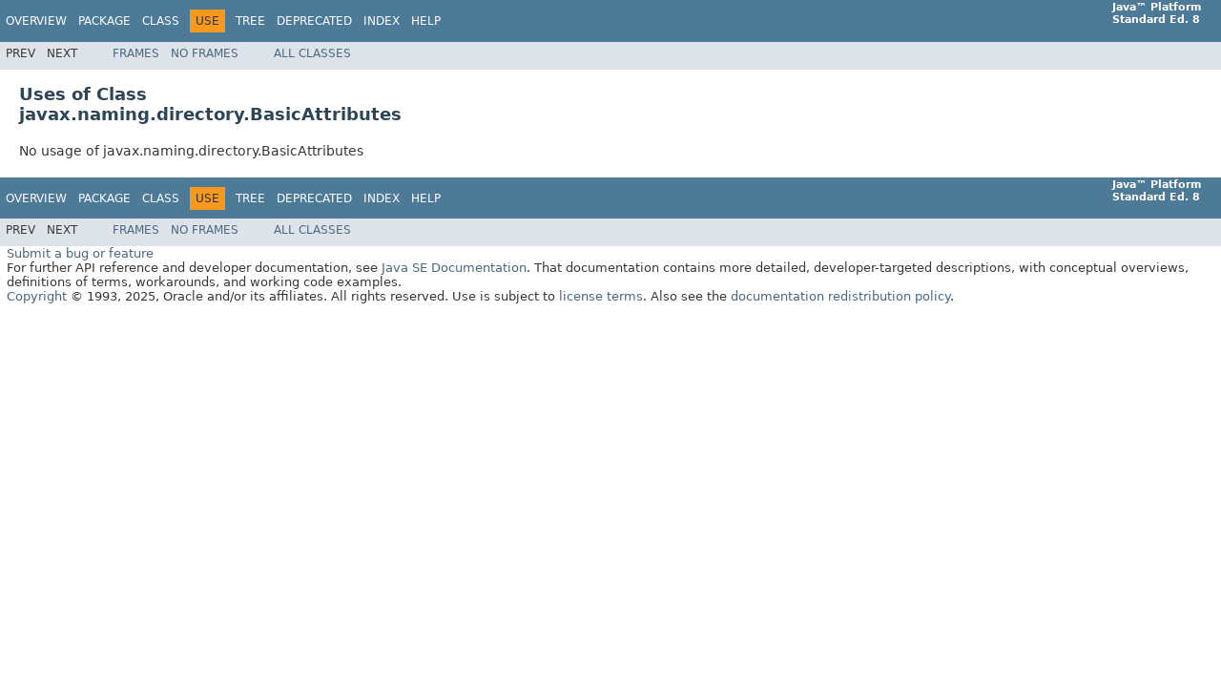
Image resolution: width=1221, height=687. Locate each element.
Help (426, 21)
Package (104, 21)
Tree (250, 21)
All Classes (312, 53)
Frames (136, 53)
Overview (36, 21)
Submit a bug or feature (80, 253)
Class (160, 21)
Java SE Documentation (454, 267)
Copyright (37, 296)
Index (381, 21)
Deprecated (314, 21)
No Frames (204, 53)
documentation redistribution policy (840, 296)
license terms (601, 296)
